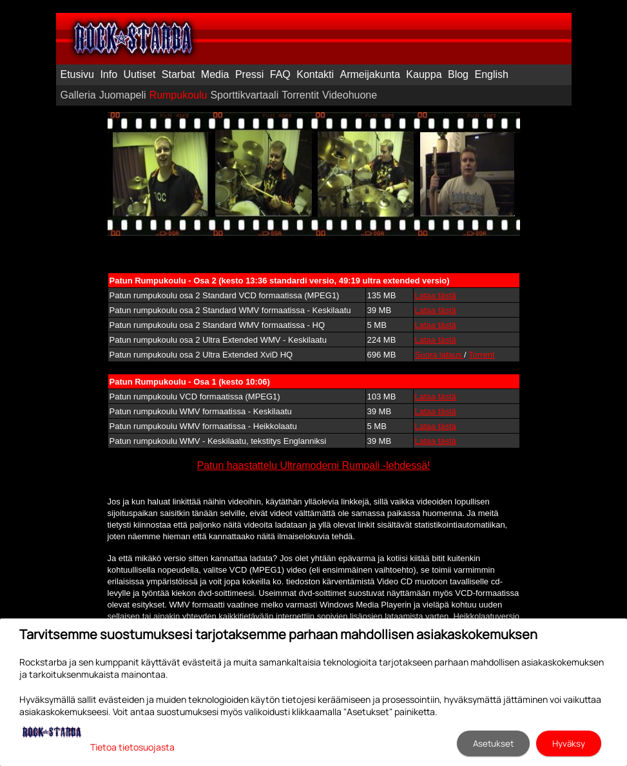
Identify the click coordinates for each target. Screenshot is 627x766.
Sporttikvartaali (244, 95)
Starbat (178, 74)
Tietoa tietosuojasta (132, 747)
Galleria (78, 95)
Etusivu (77, 74)
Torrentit (300, 95)
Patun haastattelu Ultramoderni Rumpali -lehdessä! (313, 465)
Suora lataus (440, 354)
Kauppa (423, 74)
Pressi (249, 74)
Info (108, 74)
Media (215, 74)
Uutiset (140, 74)
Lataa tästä (435, 295)
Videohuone (349, 95)
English (491, 74)
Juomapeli (122, 95)
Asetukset (493, 743)
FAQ (280, 74)
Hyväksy (568, 743)
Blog (458, 74)
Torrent (481, 354)
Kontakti (315, 74)
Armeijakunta (370, 74)
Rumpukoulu (178, 95)
